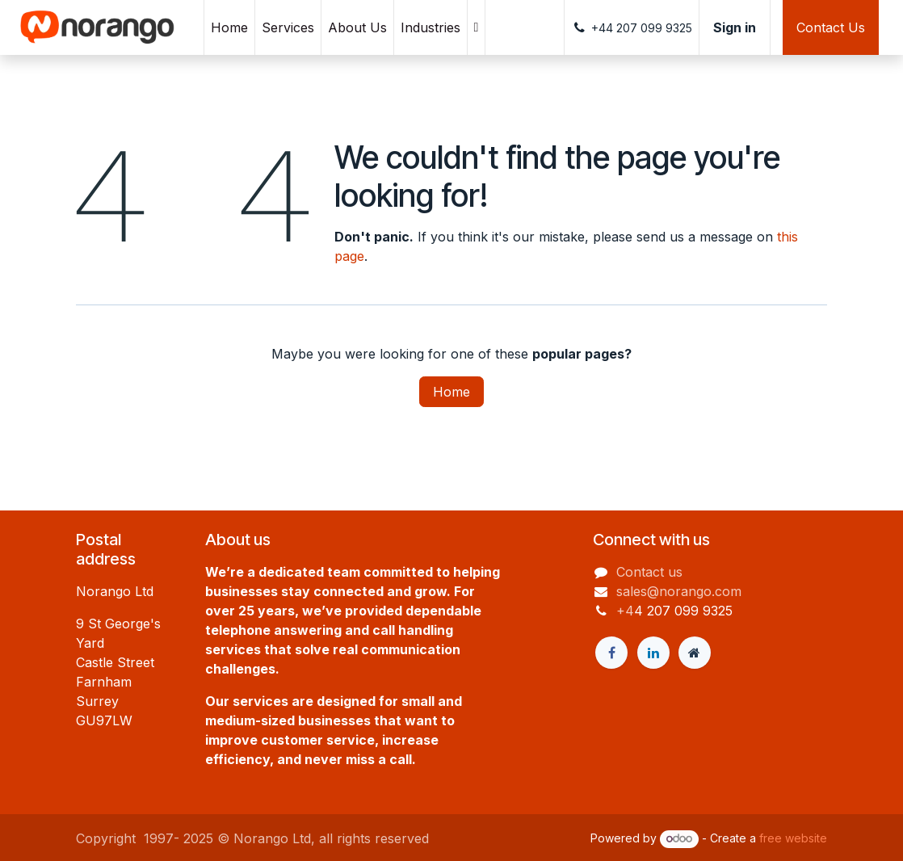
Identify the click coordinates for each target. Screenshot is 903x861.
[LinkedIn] (653, 652)
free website (793, 838)
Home (451, 392)
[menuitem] (229, 27)
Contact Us (830, 27)
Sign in (734, 27)
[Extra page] (694, 652)
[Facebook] (611, 652)
